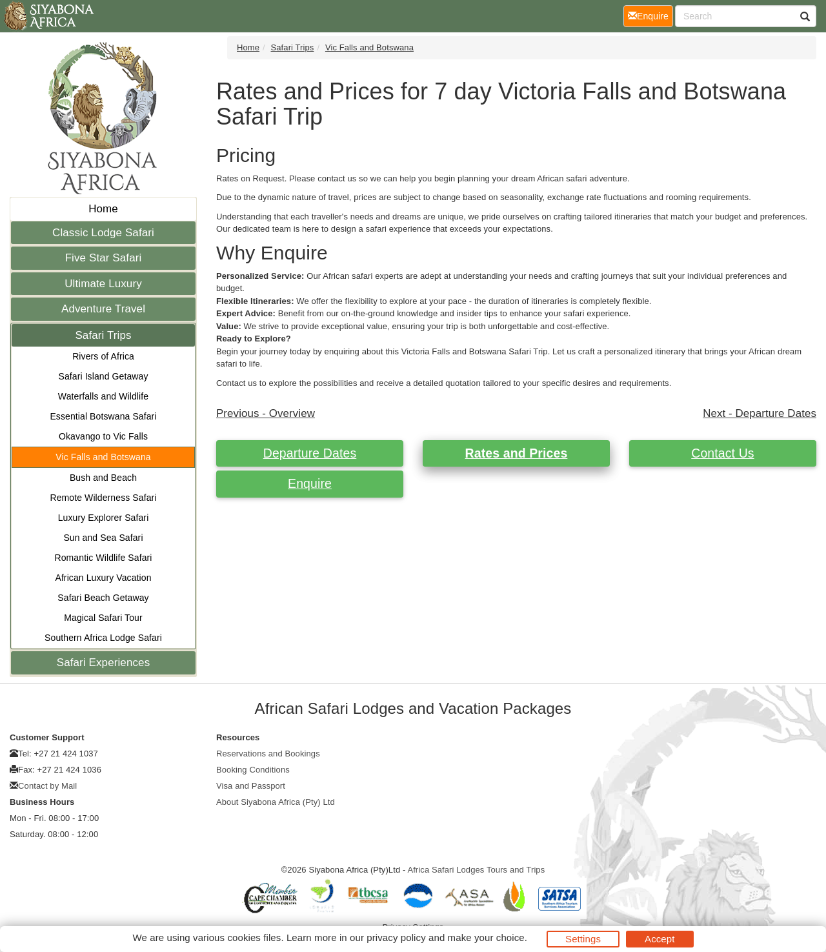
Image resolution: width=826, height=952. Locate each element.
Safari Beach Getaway (102, 597)
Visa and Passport (250, 786)
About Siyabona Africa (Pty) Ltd (275, 802)
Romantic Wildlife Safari (103, 557)
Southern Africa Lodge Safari (103, 638)
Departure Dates (310, 453)
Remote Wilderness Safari (103, 497)
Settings (583, 938)
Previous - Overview (265, 413)
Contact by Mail (47, 786)
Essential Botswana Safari (103, 416)
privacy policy (396, 937)
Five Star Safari (103, 258)
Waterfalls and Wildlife (103, 396)
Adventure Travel (103, 309)
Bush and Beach (103, 477)
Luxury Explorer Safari (103, 517)
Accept (659, 938)
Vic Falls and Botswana (102, 457)
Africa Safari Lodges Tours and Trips (476, 870)
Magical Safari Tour (103, 618)
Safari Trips (103, 335)
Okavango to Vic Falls (103, 436)
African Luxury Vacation (103, 577)
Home (103, 209)
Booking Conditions (253, 770)
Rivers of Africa (103, 356)
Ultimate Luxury (103, 284)
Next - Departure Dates (759, 413)
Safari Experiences (103, 662)
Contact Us (722, 453)
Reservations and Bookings (268, 753)
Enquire (310, 483)
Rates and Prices (516, 453)
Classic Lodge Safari (103, 233)
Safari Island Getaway (103, 376)
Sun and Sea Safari (103, 537)
